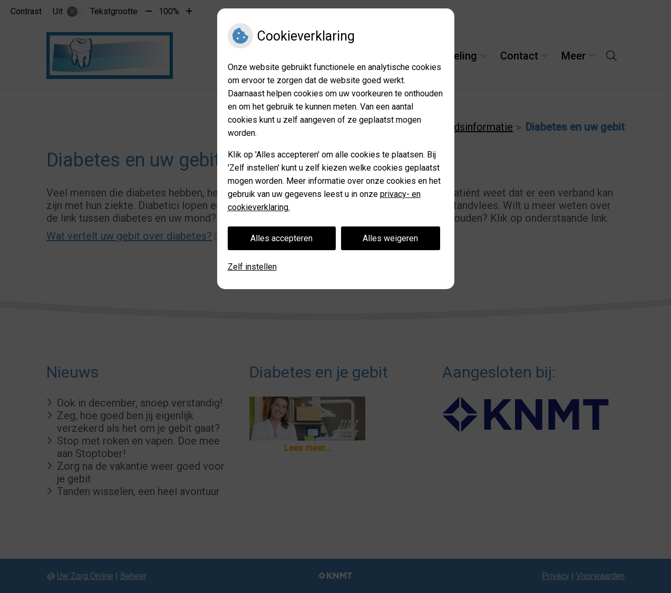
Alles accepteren (281, 238)
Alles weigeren (390, 238)
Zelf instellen (252, 267)
